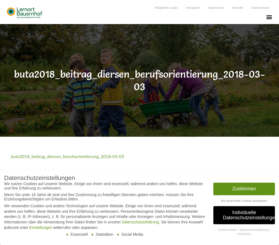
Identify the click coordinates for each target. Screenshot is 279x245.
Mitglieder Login (166, 7)
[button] (269, 16)
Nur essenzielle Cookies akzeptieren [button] (244, 202)
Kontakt (237, 7)
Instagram (193, 7)
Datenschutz (260, 7)
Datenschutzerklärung (140, 223)
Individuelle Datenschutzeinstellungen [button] (249, 216)
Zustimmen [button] (244, 190)
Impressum (216, 7)
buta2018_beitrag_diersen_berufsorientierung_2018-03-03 (67, 156)
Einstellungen (40, 229)
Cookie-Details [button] (227, 231)
